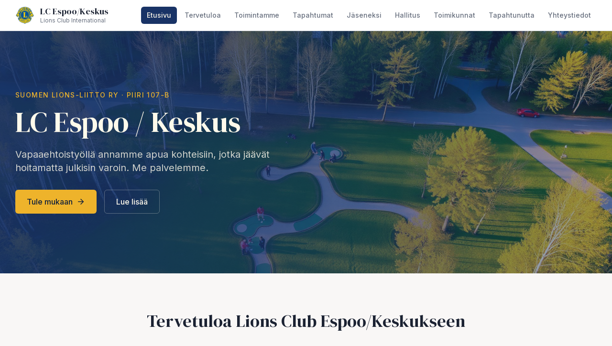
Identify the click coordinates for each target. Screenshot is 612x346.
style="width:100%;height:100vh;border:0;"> (306, 173)
